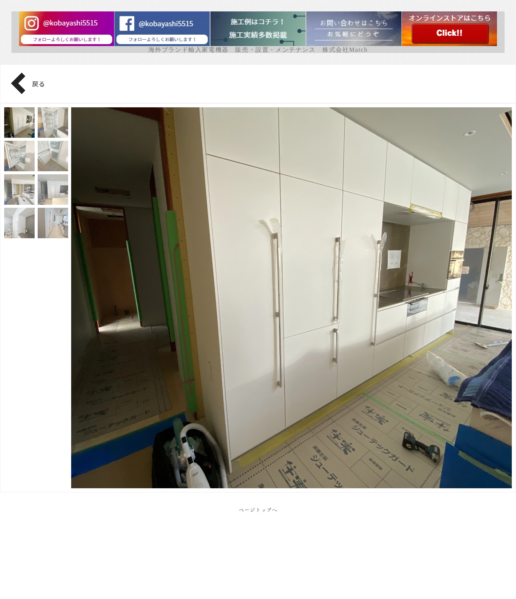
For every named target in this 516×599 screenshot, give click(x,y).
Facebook (258, 573)
